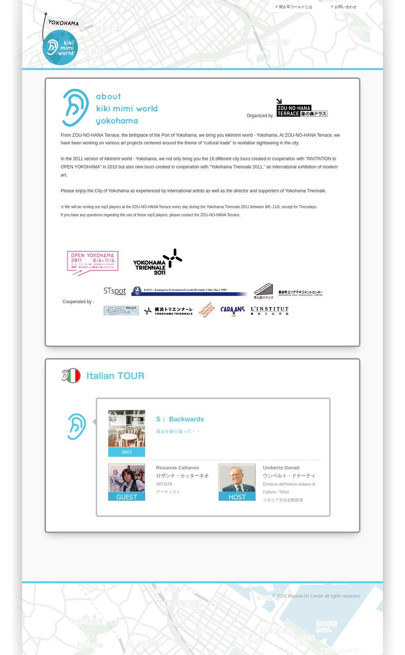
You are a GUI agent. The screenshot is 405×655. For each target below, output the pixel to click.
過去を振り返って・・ (178, 431)
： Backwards (180, 419)
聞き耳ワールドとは (293, 6)
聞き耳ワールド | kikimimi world (67, 39)
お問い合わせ (344, 6)
